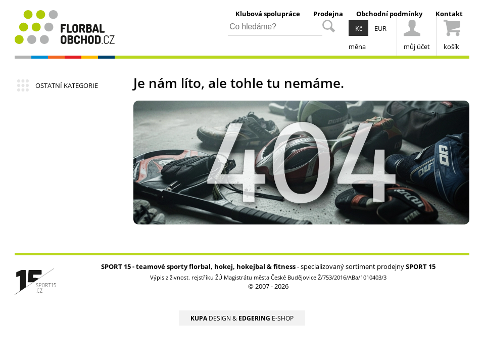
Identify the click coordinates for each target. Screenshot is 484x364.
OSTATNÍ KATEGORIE (66, 85)
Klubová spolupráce (267, 13)
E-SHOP (266, 318)
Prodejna (328, 13)
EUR (380, 28)
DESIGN (210, 318)
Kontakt (449, 13)
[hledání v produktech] (275, 27)
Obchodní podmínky (389, 13)
